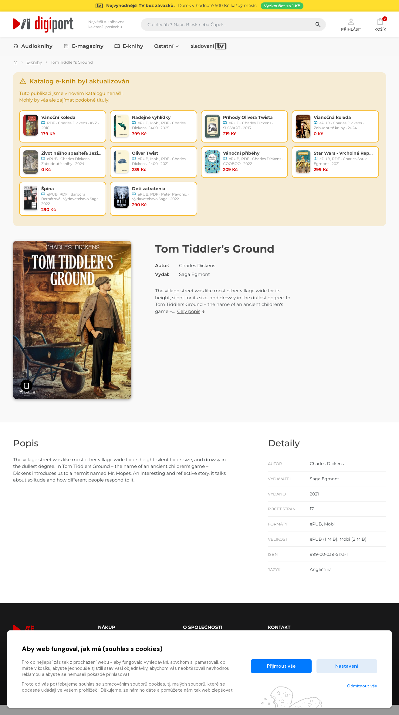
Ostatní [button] (167, 48)
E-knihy (129, 48)
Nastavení (346, 666)
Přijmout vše (281, 666)
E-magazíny (83, 48)
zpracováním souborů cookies (133, 684)
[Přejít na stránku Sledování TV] (199, 6)
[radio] (63, 127)
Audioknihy (33, 48)
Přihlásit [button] (351, 25)
